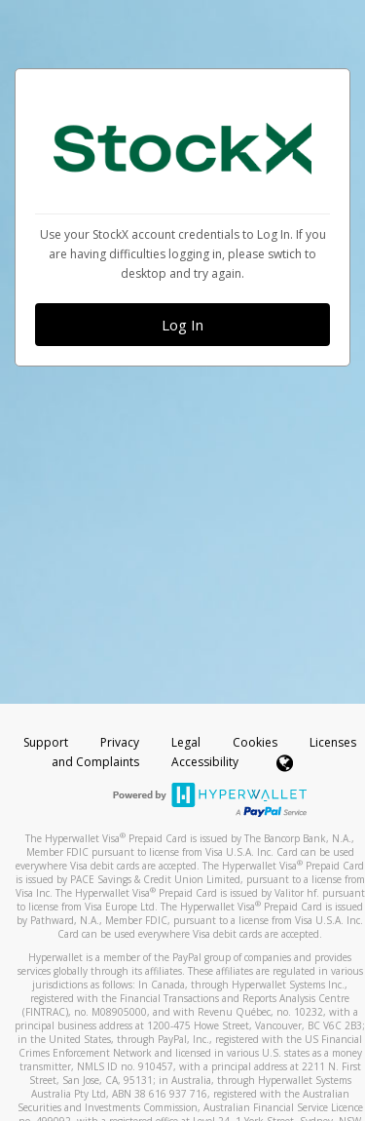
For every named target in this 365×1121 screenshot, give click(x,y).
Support (45, 742)
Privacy (119, 742)
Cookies (255, 742)
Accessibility (204, 762)
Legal (186, 742)
